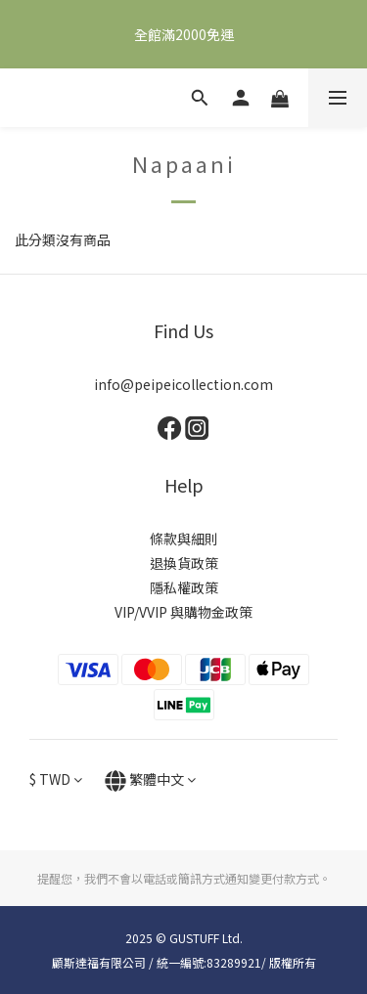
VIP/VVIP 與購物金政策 (183, 612)
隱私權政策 (184, 587)
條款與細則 (184, 538)
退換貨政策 (184, 563)
